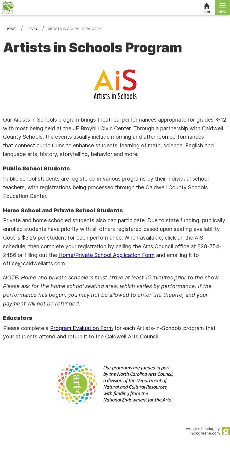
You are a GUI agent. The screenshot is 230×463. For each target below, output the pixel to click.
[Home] (206, 7)
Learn (32, 29)
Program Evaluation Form (81, 328)
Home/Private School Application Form (106, 255)
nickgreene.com (205, 433)
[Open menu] (222, 7)
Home (11, 29)
